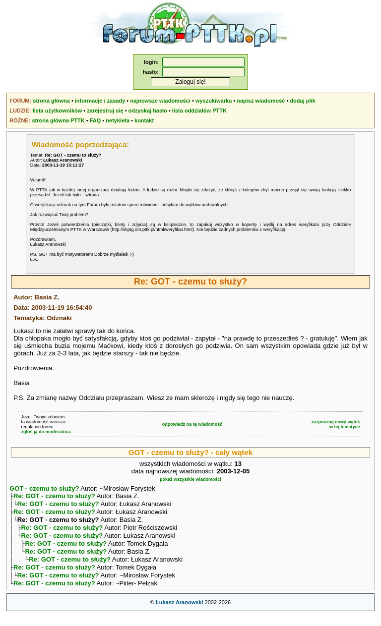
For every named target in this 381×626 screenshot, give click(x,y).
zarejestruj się (105, 111)
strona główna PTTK (58, 120)
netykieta (117, 120)
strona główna (51, 101)
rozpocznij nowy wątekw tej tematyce (336, 424)
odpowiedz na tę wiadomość (192, 424)
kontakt (144, 120)
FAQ (95, 120)
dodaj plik (302, 101)
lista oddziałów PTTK (199, 111)
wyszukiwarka (213, 101)
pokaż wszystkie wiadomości (190, 479)
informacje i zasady (100, 101)
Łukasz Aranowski (179, 614)
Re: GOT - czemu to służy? (54, 497)
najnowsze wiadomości (160, 101)
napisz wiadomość (261, 101)
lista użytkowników (57, 111)
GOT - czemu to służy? (44, 488)
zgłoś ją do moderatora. (46, 431)
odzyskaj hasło (147, 111)
